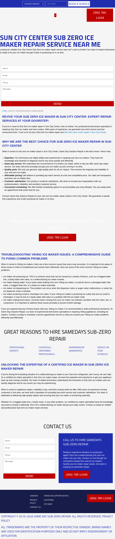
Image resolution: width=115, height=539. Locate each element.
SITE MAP (48, 504)
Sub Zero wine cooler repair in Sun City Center (85, 132)
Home (4, 111)
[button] (55, 15)
